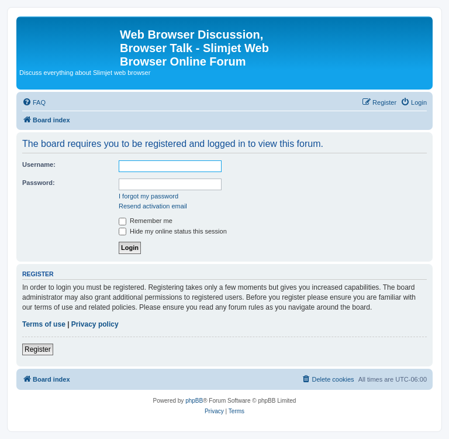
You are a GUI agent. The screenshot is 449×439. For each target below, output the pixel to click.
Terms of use (43, 324)
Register (38, 349)
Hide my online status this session (173, 231)
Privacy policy (95, 324)
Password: (38, 182)
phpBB (194, 400)
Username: (39, 164)
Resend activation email (153, 206)
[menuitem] (34, 102)
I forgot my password (148, 196)
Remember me (145, 220)
